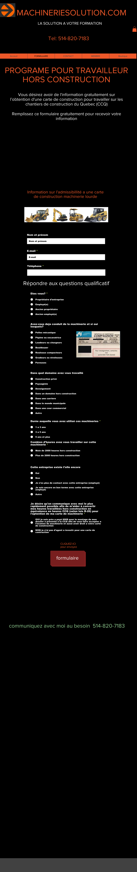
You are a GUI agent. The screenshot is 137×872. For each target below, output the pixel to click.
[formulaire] (67, 558)
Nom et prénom (37, 235)
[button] (134, 29)
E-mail (31, 251)
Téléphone (34, 266)
